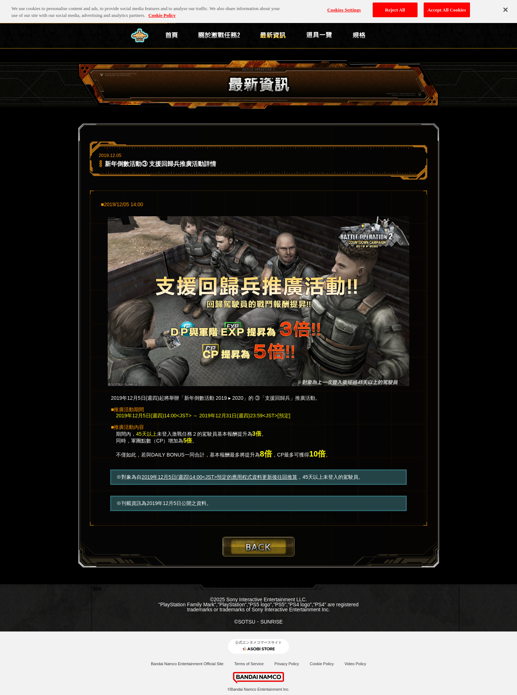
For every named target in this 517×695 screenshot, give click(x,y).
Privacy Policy (286, 664)
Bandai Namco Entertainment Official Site (187, 664)
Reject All (395, 8)
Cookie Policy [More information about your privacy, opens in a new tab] (162, 14)
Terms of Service (249, 664)
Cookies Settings (344, 8)
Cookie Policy (322, 664)
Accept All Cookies (447, 8)
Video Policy (355, 664)
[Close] (505, 8)
